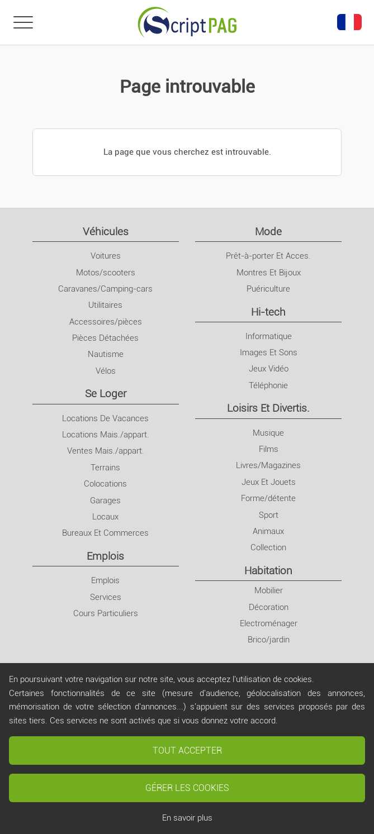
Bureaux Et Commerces (105, 533)
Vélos (106, 371)
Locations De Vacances (105, 418)
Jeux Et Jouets (269, 482)
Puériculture (268, 289)
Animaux (268, 531)
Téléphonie (268, 385)
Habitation (268, 570)
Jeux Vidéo (268, 369)
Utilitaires (105, 305)
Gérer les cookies (187, 788)
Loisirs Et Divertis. (268, 408)
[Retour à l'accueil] (187, 22)
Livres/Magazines (268, 465)
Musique (268, 433)
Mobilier (268, 590)
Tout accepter (187, 750)
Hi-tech (268, 312)
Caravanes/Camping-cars (105, 289)
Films (268, 449)
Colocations (105, 484)
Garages (105, 500)
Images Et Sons (268, 352)
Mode (268, 231)
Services (105, 597)
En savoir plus (187, 818)
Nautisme (106, 354)
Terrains (105, 468)
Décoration (268, 607)
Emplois (105, 556)
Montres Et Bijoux (268, 273)
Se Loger (105, 393)
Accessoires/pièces (105, 322)
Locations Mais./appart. (105, 435)
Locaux (105, 517)
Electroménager (268, 623)
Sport (268, 515)
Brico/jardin (269, 640)
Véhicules (106, 231)
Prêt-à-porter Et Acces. (268, 256)
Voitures (106, 256)
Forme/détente (268, 498)
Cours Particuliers (105, 613)
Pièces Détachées (105, 338)
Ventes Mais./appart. (105, 451)
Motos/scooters (105, 273)
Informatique (268, 336)
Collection (268, 547)
